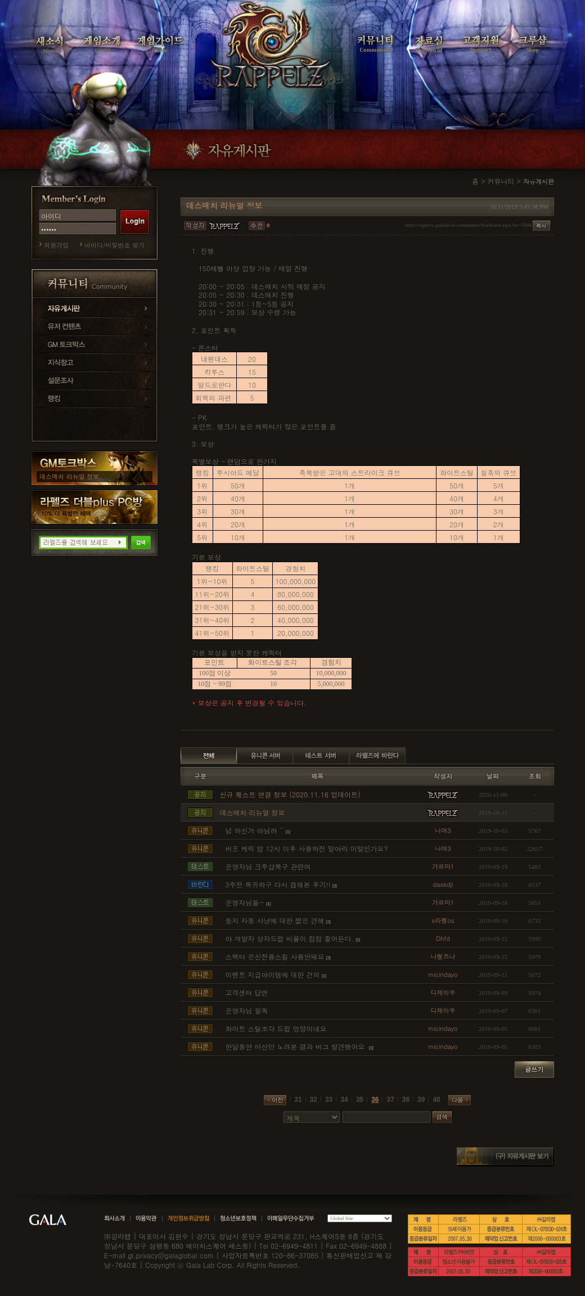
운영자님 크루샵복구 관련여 (268, 866)
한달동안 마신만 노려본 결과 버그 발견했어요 (296, 1046)
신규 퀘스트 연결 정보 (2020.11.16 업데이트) (290, 794)
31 (298, 1100)
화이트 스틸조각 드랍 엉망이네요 (276, 1028)
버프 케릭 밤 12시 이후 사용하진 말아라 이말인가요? (307, 848)
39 (421, 1100)
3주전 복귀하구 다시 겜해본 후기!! (278, 884)
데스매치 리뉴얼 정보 (69, 476)
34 (344, 1100)
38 (406, 1100)
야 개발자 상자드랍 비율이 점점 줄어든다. (290, 938)
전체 (209, 755)
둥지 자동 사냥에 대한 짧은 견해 (275, 920)
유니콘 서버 (265, 755)
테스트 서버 (321, 755)
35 (359, 1100)
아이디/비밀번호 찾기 (114, 245)
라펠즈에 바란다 (377, 755)
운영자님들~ (245, 902)
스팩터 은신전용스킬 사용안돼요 (275, 956)
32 (313, 1100)
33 (328, 1100)
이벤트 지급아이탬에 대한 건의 (273, 974)
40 (436, 1100)
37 (390, 1100)
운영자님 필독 (247, 1010)
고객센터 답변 (247, 992)
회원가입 (56, 245)
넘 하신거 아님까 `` (255, 830)
